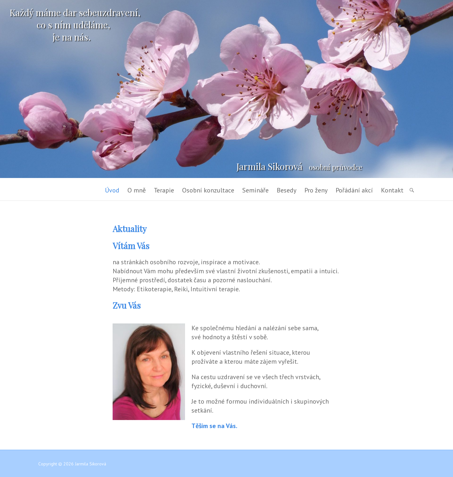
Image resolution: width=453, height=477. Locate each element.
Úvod (112, 190)
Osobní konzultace (208, 190)
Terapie (164, 190)
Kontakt (392, 190)
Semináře (255, 190)
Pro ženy (316, 190)
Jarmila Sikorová (269, 166)
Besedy (286, 190)
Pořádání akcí (354, 190)
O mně (136, 190)
